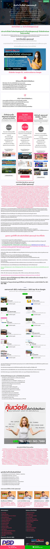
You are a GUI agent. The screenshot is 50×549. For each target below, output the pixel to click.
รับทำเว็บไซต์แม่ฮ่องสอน (27, 451)
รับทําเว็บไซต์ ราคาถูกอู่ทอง (12, 205)
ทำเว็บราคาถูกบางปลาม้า (9, 193)
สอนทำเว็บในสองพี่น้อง (33, 200)
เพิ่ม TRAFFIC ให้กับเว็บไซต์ (6, 518)
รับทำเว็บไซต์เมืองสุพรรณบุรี (6, 186)
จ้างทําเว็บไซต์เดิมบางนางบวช (28, 190)
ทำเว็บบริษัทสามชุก (22, 202)
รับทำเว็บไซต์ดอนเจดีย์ (13, 197)
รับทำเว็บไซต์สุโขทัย (22, 448)
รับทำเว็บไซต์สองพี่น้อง (45, 198)
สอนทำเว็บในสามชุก (15, 202)
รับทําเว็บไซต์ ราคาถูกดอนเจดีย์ (27, 198)
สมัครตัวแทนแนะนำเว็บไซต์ (31, 514)
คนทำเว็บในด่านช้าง (37, 191)
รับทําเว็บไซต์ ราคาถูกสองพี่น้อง (14, 201)
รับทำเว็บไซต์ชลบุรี (25, 436)
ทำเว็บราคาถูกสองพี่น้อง (15, 200)
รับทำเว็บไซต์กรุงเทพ (12, 435)
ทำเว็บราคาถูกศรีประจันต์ (43, 195)
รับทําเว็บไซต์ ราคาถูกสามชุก (40, 202)
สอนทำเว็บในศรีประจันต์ (13, 196)
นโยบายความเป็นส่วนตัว (31, 517)
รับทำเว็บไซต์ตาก (22, 437)
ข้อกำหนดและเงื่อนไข (30, 515)
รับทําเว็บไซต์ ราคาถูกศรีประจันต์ (41, 196)
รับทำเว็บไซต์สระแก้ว (20, 446)
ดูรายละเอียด (25, 293)
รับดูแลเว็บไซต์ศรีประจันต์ (33, 195)
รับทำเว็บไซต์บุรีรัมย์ (23, 440)
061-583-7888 (32, 530)
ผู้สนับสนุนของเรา (30, 500)
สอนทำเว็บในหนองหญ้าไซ (20, 206)
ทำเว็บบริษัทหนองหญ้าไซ (29, 206)
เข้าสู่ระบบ (40, 1)
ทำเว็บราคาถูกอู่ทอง (22, 203)
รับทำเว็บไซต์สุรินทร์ (14, 448)
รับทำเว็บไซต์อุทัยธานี (42, 449)
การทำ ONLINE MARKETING (32, 506)
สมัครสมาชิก (46, 1)
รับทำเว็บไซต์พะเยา (17, 441)
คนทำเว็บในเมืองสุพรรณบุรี (39, 186)
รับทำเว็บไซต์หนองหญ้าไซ (28, 205)
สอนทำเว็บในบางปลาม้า (27, 193)
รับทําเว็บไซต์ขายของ (5, 508)
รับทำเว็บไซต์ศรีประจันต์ (24, 195)
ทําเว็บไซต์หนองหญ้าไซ (29, 207)
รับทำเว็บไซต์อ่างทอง (8, 449)
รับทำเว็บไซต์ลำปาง (31, 444)
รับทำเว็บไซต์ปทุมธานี (31, 440)
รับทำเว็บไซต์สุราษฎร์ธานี (6, 448)
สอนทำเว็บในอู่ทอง (37, 203)
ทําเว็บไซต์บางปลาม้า (16, 195)
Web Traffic (29, 512)
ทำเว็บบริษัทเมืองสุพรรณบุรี (13, 187)
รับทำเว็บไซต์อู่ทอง (7, 203)
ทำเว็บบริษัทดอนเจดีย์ (9, 198)
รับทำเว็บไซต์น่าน (9, 440)
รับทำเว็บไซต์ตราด (16, 437)
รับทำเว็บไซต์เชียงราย (10, 450)
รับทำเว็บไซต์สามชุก (31, 201)
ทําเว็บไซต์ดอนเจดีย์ (36, 198)
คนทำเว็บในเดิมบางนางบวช (43, 188)
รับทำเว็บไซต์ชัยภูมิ (40, 436)
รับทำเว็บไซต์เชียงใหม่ (18, 450)
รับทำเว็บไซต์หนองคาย (30, 448)
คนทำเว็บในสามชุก (8, 202)
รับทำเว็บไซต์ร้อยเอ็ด (39, 442)
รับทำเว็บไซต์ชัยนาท (32, 436)
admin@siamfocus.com (33, 531)
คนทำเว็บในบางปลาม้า (18, 193)
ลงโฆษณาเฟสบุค (5, 511)
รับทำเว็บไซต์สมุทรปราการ (32, 445)
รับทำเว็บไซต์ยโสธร (31, 442)
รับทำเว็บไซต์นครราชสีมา (11, 439)
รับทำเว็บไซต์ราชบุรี (17, 444)
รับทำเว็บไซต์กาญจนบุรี (21, 435)
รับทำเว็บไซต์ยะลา (25, 442)
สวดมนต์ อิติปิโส (29, 503)
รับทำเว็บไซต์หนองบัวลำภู (38, 448)
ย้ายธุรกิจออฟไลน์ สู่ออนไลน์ (7, 514)
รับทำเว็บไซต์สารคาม (28, 446)
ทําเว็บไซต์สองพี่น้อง (23, 201)
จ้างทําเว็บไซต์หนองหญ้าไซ (39, 206)
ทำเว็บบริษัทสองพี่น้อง (41, 200)
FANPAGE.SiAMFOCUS (34, 532)
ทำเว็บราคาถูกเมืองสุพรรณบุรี (28, 186)
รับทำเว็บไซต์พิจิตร (39, 441)
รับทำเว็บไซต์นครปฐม (38, 437)
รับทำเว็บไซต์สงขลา (17, 445)
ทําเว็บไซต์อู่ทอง (20, 205)
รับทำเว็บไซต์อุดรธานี (25, 449)
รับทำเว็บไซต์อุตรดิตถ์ (34, 449)
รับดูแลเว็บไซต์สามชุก (39, 201)
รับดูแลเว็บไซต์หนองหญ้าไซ (38, 205)
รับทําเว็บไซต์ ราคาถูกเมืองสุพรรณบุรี (35, 187)
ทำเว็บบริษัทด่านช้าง (5, 192)
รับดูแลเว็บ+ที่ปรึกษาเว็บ (6, 506)
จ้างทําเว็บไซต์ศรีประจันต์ (31, 196)
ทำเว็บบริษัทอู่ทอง (44, 203)
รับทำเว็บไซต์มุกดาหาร (17, 442)
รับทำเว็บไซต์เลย (42, 450)
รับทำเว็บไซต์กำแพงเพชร (38, 435)
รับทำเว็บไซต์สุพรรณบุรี (44, 446)
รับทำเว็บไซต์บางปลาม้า (39, 192)
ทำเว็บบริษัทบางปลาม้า (36, 193)
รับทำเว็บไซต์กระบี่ (5, 435)
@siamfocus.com (34, 533)
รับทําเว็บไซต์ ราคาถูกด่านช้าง (22, 192)
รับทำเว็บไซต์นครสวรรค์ (31, 439)
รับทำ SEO (4, 521)
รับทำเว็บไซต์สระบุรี (13, 446)
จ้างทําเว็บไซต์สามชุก (30, 202)
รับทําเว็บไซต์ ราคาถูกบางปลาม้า (6, 195)
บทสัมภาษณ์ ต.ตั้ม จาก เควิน (32, 505)
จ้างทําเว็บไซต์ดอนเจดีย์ (17, 198)
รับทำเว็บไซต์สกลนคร (9, 445)
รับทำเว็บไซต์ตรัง (9, 437)
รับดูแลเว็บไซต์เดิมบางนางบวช (21, 188)
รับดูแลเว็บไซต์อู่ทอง (15, 203)
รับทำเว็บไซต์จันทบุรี (9, 436)
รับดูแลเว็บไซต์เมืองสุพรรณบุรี (17, 186)
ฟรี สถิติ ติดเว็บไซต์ (30, 508)
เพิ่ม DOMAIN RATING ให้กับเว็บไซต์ (8, 517)
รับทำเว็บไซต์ (4, 499)
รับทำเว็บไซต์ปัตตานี (10, 441)
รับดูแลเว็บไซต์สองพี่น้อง (6, 200)
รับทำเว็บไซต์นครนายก (30, 437)
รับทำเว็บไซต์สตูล (24, 445)
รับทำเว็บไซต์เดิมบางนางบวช (11, 188)
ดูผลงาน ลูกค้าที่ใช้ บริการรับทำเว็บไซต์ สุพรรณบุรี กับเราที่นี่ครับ (25, 236)
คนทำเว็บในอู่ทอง (30, 203)
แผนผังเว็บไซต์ (29, 511)
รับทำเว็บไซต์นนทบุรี (38, 439)
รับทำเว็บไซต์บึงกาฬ (16, 440)
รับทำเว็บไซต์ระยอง (9, 444)
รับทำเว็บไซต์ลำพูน (38, 444)
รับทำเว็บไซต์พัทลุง (31, 441)
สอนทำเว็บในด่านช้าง (45, 191)
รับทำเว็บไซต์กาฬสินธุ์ (29, 435)
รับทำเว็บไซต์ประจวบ (39, 440)
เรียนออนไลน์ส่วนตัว (5, 503)
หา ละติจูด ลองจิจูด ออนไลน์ (32, 502)
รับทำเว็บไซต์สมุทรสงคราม (42, 445)
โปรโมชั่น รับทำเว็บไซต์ (30, 499)
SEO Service (4, 515)
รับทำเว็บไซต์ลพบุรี (24, 444)
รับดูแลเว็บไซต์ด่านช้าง (22, 191)
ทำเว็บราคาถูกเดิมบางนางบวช (33, 188)
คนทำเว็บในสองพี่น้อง (24, 200)
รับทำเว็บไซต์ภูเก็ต (9, 442)
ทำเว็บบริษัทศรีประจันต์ (22, 196)
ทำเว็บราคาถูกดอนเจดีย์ (31, 197)
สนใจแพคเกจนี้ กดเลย (8, 175)
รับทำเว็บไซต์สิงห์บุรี (35, 446)
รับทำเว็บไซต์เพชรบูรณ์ (35, 450)
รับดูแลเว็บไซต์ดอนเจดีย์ (21, 197)
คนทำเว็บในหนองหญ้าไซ (10, 206)
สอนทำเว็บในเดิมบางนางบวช (7, 190)
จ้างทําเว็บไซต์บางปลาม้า (44, 193)
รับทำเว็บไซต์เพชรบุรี (26, 450)
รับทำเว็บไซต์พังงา (25, 441)
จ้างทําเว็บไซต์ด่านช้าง (13, 192)
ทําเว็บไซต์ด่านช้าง (31, 192)
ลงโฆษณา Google (5, 512)
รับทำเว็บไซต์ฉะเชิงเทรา (17, 436)
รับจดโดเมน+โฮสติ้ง (5, 509)
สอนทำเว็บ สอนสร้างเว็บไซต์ (7, 505)
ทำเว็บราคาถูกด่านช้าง (30, 191)
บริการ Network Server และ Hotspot (9, 502)
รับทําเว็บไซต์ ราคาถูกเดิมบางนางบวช (40, 190)
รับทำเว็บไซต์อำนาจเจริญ (17, 449)
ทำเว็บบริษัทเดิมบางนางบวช (17, 190)
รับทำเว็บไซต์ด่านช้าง (13, 191)
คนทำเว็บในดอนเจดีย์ (39, 197)
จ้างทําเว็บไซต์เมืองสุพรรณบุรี (23, 187)
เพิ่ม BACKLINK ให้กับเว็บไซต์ (7, 520)
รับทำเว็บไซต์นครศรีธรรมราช (21, 439)
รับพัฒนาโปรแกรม (5, 500)
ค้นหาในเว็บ (29, 509)
